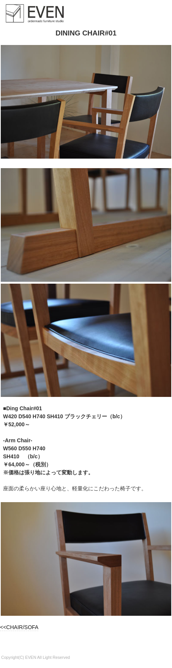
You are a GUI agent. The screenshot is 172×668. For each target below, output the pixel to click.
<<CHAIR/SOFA (19, 627)
